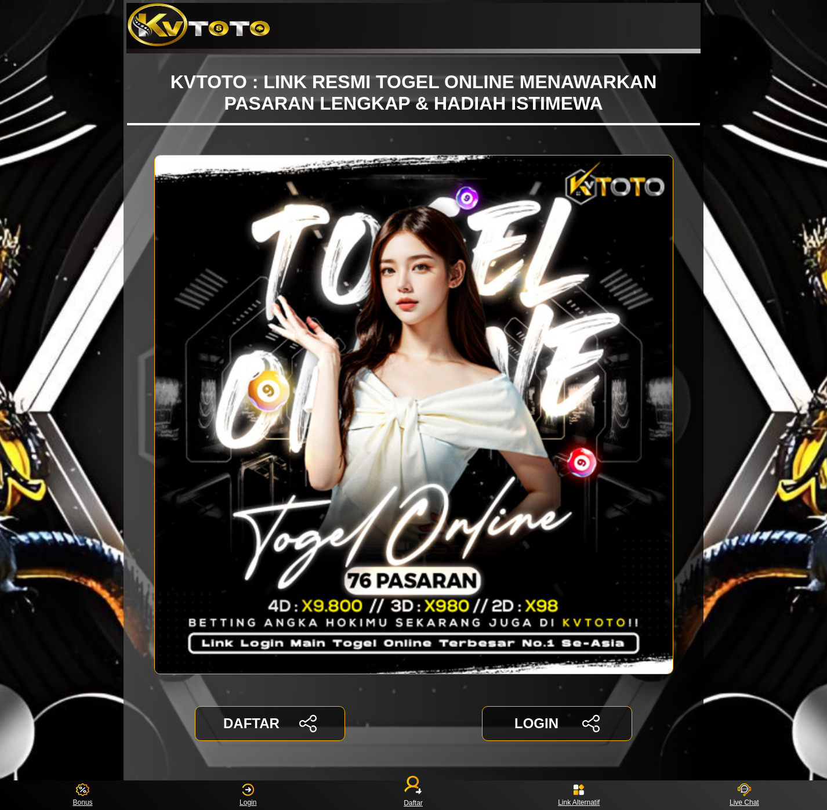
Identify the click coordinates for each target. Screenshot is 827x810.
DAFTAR (270, 723)
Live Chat (744, 795)
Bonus (83, 795)
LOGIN (557, 723)
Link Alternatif (579, 795)
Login (248, 795)
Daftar (413, 795)
